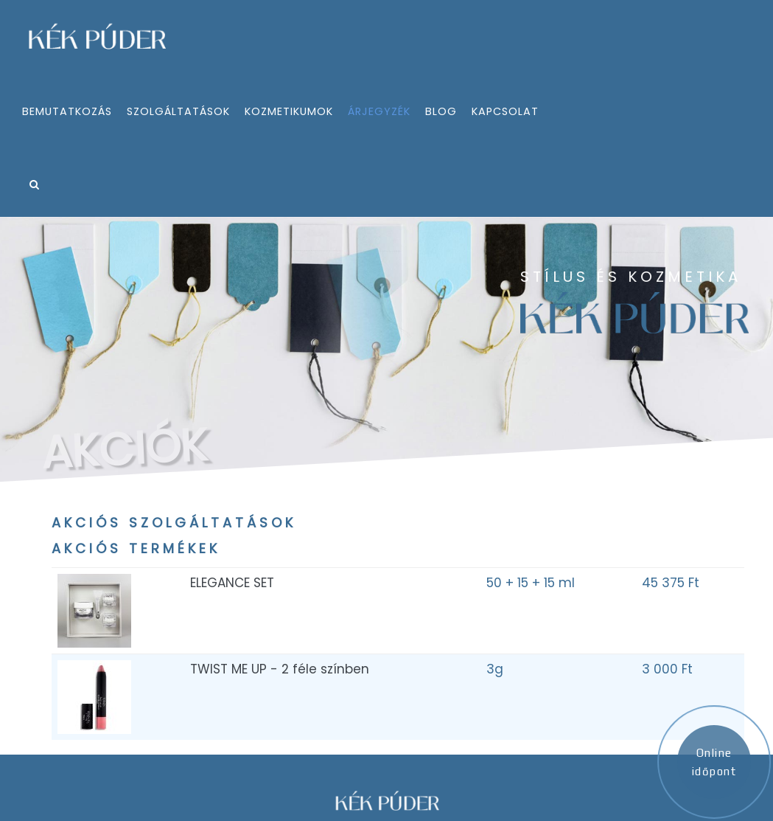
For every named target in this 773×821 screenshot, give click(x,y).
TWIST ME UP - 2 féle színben (279, 669)
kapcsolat (505, 111)
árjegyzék (379, 111)
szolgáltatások (178, 111)
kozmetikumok (289, 111)
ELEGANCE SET (232, 583)
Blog (441, 111)
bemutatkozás (67, 111)
